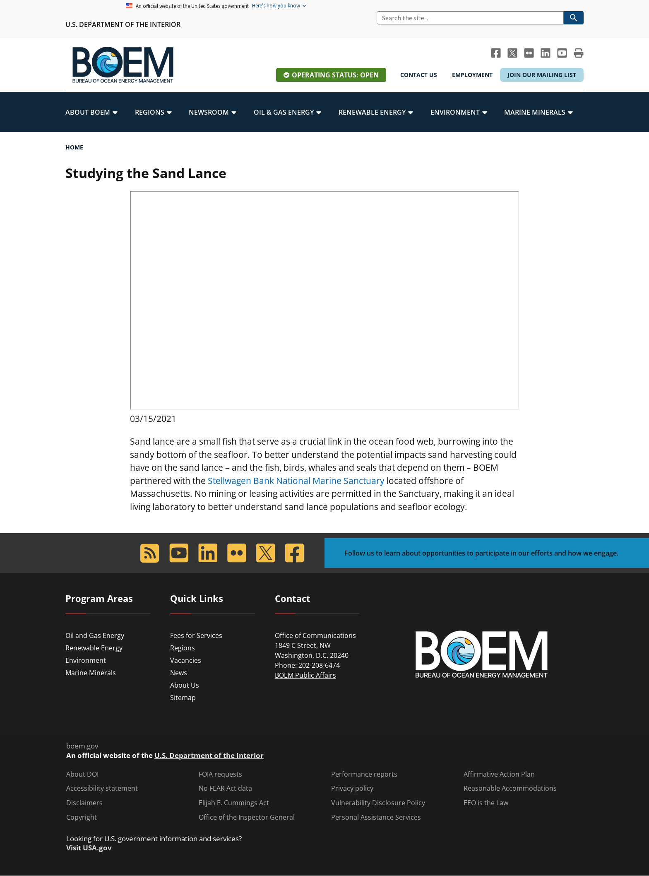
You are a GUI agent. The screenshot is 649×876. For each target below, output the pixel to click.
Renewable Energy (94, 647)
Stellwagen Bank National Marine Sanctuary (296, 480)
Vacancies (185, 660)
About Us (184, 685)
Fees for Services (196, 635)
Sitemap (183, 697)
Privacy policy (352, 788)
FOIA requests (220, 774)
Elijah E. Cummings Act (234, 803)
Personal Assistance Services (376, 817)
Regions (182, 647)
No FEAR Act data (225, 788)
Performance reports (364, 774)
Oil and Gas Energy (94, 635)
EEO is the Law (486, 803)
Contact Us (418, 75)
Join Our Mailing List (541, 75)
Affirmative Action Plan (499, 774)
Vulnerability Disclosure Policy (378, 803)
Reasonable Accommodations (510, 788)
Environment (85, 660)
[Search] (470, 17)
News (178, 672)
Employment (472, 75)
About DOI (82, 774)
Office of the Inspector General (247, 817)
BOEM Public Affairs (305, 675)
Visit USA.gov (89, 847)
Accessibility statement (102, 788)
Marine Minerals (90, 672)
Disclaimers (84, 803)
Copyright (81, 817)
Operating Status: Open (335, 74)
